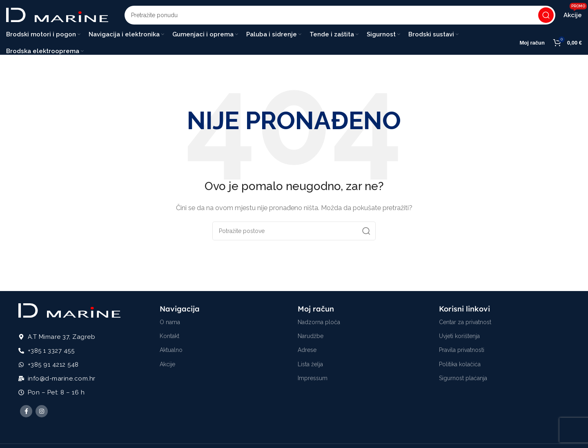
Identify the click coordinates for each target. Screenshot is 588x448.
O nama (170, 324)
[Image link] (69, 312)
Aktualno (171, 352)
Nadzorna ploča (319, 324)
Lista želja (310, 366)
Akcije (167, 366)
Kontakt (169, 338)
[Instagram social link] (42, 414)
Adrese (307, 352)
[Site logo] (57, 16)
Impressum (312, 380)
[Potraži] (340, 16)
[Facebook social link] (26, 414)
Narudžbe (310, 338)
